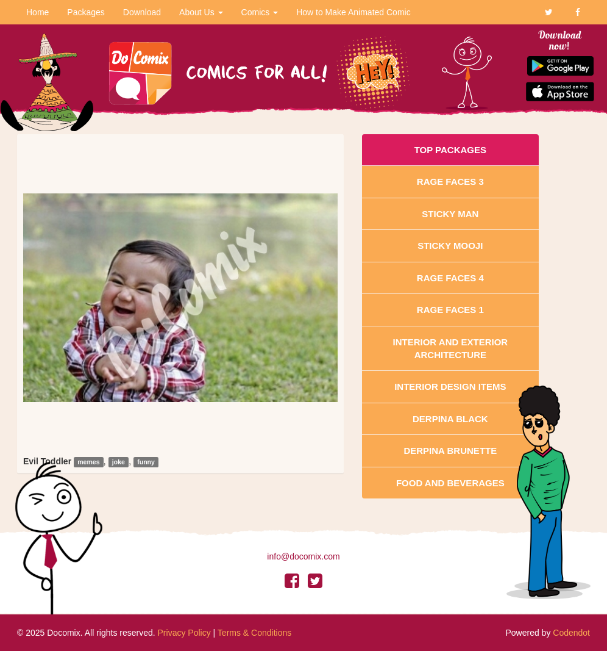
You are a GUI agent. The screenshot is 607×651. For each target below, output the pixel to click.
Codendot (571, 633)
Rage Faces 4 (450, 278)
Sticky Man (450, 214)
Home (37, 12)
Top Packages (450, 150)
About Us (200, 12)
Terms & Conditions (254, 633)
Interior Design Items (450, 386)
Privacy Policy (184, 633)
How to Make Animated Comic (353, 12)
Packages (85, 12)
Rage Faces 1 (450, 309)
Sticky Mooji (450, 245)
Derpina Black (450, 419)
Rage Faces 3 (450, 181)
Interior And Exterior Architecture (450, 348)
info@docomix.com (303, 556)
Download (142, 12)
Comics (260, 12)
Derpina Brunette (450, 450)
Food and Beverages (450, 483)
